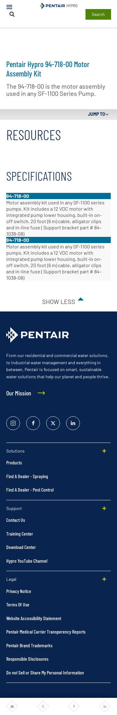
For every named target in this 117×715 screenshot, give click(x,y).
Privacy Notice (18, 591)
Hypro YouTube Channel (26, 561)
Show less (58, 301)
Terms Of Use (17, 604)
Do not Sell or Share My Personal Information (45, 672)
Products (14, 462)
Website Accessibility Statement (33, 618)
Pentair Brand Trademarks (29, 645)
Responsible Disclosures (27, 659)
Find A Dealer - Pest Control (30, 489)
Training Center (19, 533)
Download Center (21, 547)
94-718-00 (17, 196)
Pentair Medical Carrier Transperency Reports (45, 631)
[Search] (12, 14)
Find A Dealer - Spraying (27, 476)
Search (98, 14)
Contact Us (15, 520)
